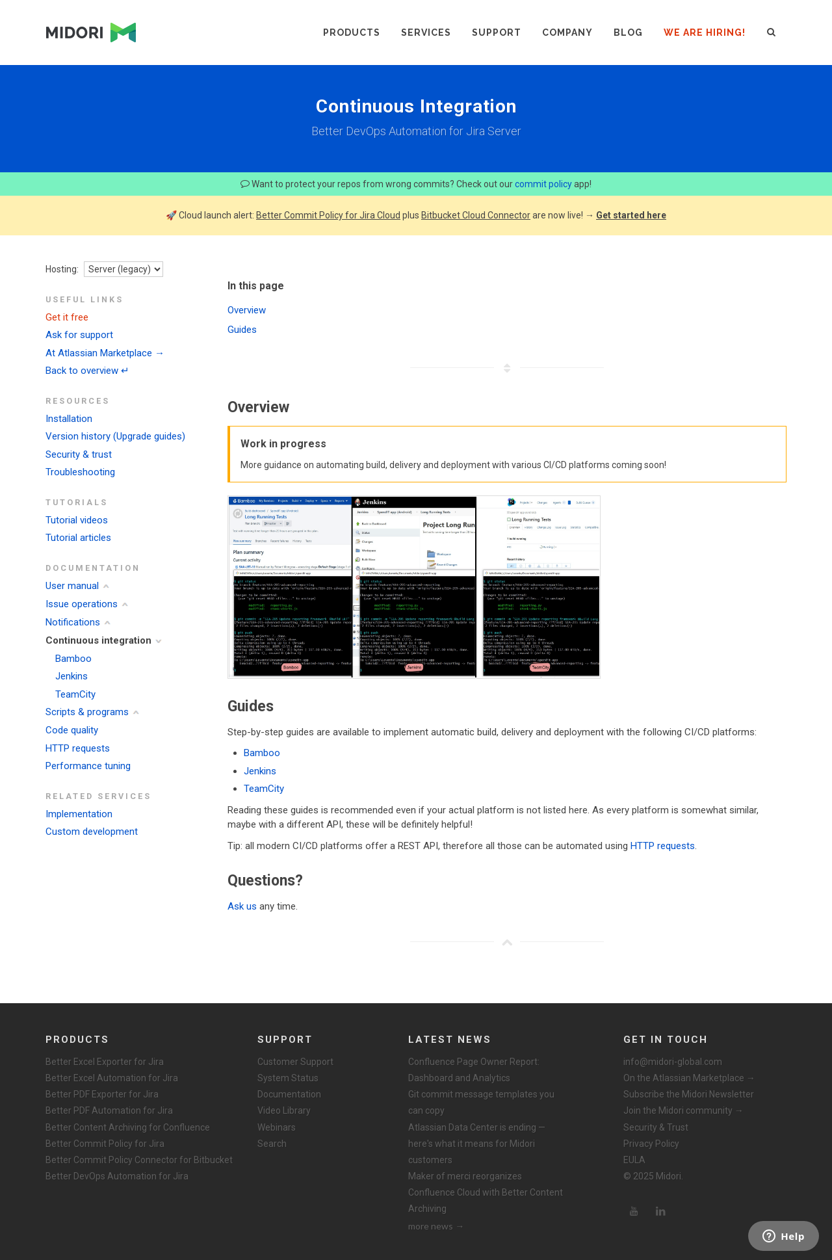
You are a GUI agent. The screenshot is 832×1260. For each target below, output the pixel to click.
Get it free (67, 317)
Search (272, 1143)
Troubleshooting (80, 472)
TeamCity (75, 694)
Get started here (631, 215)
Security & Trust (655, 1127)
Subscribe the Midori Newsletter (688, 1094)
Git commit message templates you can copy (481, 1102)
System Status (287, 1078)
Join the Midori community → (683, 1110)
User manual (72, 586)
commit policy (543, 184)
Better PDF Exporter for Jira (102, 1094)
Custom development (92, 831)
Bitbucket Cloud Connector (475, 215)
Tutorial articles (78, 538)
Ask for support (79, 335)
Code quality (72, 730)
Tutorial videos (77, 520)
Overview (247, 310)
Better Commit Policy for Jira (105, 1143)
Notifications (73, 622)
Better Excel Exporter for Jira (105, 1062)
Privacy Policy (651, 1143)
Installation (69, 419)
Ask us (242, 906)
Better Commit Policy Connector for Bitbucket (139, 1160)
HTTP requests (78, 748)
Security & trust (79, 454)
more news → (436, 1225)
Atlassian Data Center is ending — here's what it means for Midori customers (476, 1143)
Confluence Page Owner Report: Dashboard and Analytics (474, 1070)
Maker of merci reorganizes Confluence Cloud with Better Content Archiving (485, 1192)
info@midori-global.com (672, 1062)
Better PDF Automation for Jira (109, 1110)
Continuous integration (98, 640)
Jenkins (71, 676)
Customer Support (295, 1062)
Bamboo (73, 658)
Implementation (79, 814)
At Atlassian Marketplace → (105, 353)
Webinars (276, 1127)
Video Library (284, 1110)
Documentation (289, 1094)
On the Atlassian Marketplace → (689, 1078)
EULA (634, 1160)
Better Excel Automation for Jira (112, 1078)
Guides (242, 329)
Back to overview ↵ (87, 370)
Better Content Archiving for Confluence (128, 1127)
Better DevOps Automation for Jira (117, 1176)
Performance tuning (88, 766)
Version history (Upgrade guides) (115, 436)
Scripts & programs (87, 712)
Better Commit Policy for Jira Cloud (328, 215)
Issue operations (82, 604)
